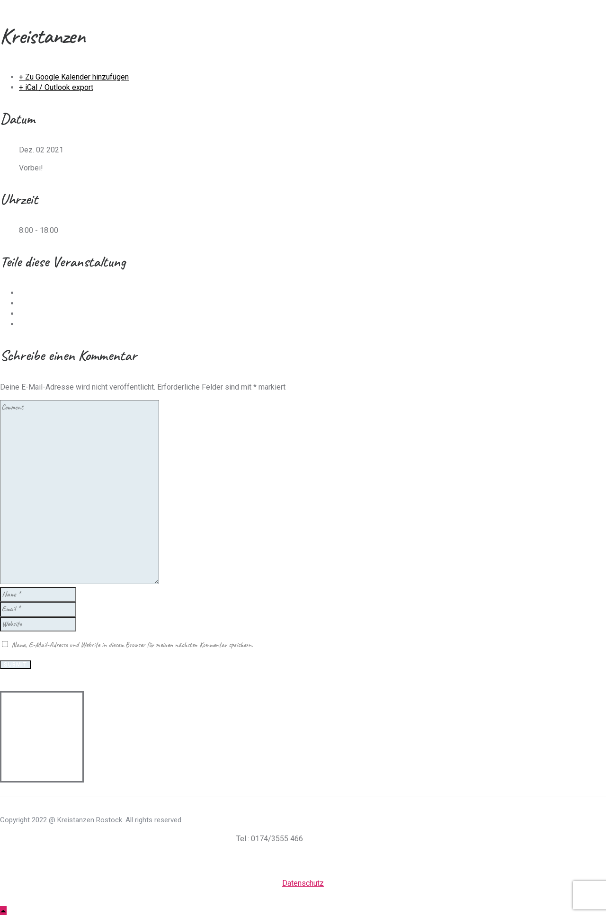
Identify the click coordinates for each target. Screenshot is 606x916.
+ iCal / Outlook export (56, 87)
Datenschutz (303, 883)
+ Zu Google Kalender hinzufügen (74, 76)
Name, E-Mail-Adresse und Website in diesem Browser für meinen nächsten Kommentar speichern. (132, 644)
